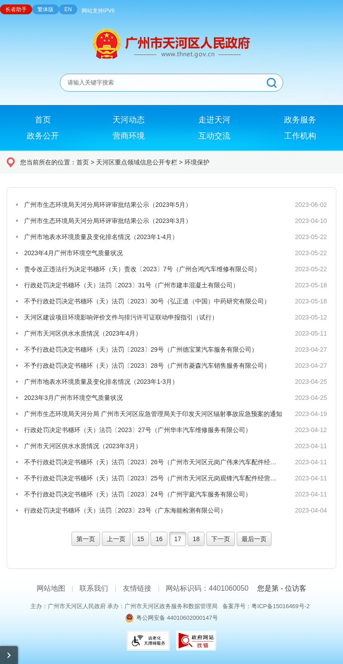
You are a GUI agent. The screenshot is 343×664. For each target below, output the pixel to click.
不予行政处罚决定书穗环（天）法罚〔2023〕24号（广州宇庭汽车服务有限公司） (137, 494)
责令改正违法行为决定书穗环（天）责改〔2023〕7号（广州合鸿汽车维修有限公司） (142, 269)
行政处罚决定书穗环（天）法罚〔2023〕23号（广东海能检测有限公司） (125, 510)
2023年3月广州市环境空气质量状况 (73, 397)
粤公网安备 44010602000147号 (177, 617)
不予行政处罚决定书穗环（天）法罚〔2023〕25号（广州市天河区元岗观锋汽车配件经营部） (153, 478)
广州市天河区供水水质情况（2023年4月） (83, 333)
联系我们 (93, 588)
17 (177, 538)
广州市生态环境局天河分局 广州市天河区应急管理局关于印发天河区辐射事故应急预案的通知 (153, 413)
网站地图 (51, 588)
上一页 (116, 538)
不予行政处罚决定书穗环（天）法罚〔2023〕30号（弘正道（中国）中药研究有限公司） (147, 301)
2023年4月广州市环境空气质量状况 (73, 252)
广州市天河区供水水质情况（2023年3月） (83, 446)
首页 (82, 162)
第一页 (85, 538)
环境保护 (196, 162)
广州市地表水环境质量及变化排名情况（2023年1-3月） (101, 381)
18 (196, 538)
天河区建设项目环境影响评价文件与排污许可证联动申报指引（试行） (121, 317)
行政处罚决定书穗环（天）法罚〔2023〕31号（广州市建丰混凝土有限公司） (131, 285)
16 (159, 538)
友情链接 (137, 588)
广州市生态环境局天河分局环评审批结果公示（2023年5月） (108, 204)
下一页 (220, 538)
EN (68, 9)
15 (140, 538)
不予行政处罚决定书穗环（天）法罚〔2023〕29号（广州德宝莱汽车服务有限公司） (141, 349)
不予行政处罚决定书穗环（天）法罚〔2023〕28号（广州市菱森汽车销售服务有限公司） (147, 365)
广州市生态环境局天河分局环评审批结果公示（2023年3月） (108, 220)
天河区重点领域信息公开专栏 (136, 162)
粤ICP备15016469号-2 (280, 606)
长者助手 (16, 9)
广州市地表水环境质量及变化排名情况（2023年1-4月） (101, 236)
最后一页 (254, 538)
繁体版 (46, 9)
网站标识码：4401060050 (207, 588)
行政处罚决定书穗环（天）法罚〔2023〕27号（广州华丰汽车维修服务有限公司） (137, 429)
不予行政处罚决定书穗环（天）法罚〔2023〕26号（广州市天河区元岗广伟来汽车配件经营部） (153, 462)
